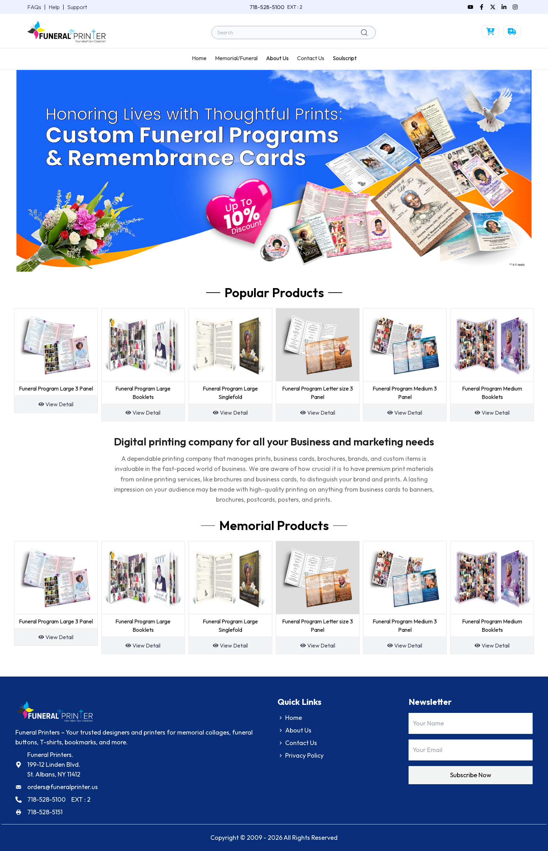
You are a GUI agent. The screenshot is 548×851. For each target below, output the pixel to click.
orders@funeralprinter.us (62, 787)
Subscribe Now (470, 775)
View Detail (59, 404)
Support (77, 6)
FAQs (34, 6)
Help (54, 6)
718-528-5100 (267, 6)
